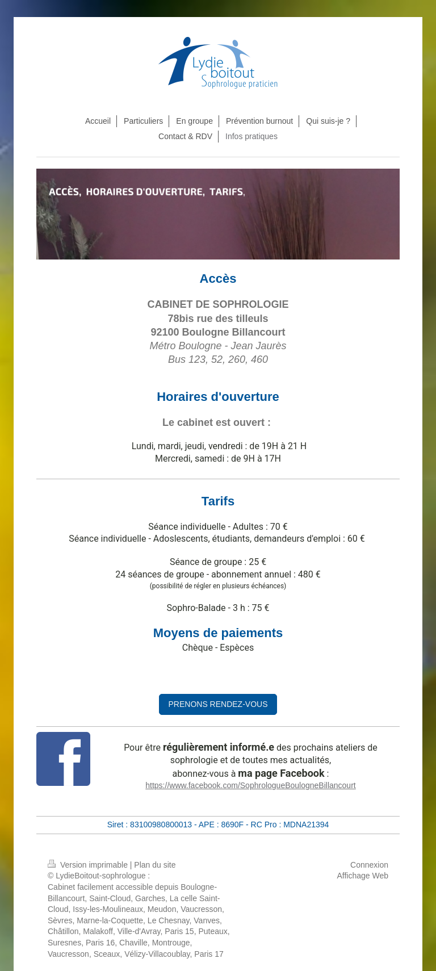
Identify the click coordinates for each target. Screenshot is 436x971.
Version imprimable (89, 864)
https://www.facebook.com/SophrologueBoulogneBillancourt (250, 785)
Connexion (369, 864)
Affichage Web (362, 875)
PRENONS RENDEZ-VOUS (217, 704)
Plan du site (154, 864)
